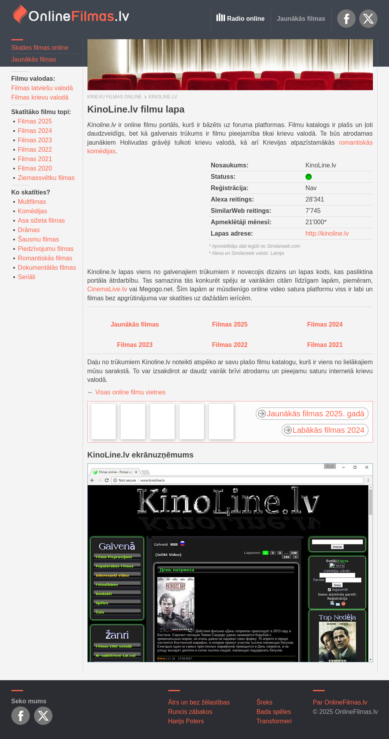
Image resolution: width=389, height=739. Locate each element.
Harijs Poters (186, 721)
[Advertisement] (146, 209)
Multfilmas (32, 201)
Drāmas (29, 230)
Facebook (346, 18)
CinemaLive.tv (107, 289)
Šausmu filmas (38, 239)
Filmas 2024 (35, 130)
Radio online (246, 18)
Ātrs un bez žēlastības (199, 702)
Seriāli (26, 277)
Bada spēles (273, 711)
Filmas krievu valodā (40, 97)
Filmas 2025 (35, 121)
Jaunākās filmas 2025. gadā (315, 413)
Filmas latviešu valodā (42, 88)
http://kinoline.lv (327, 233)
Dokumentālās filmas (47, 267)
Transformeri (274, 721)
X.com (368, 18)
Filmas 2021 (35, 159)
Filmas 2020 (35, 168)
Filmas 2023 (35, 140)
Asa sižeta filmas (41, 220)
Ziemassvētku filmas (46, 177)
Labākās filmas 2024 (328, 430)
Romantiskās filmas (45, 258)
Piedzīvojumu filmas (46, 248)
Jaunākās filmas (301, 18)
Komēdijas (32, 211)
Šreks (264, 702)
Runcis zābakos (190, 711)
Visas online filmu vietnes (130, 392)
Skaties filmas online (40, 47)
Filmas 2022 (35, 149)
